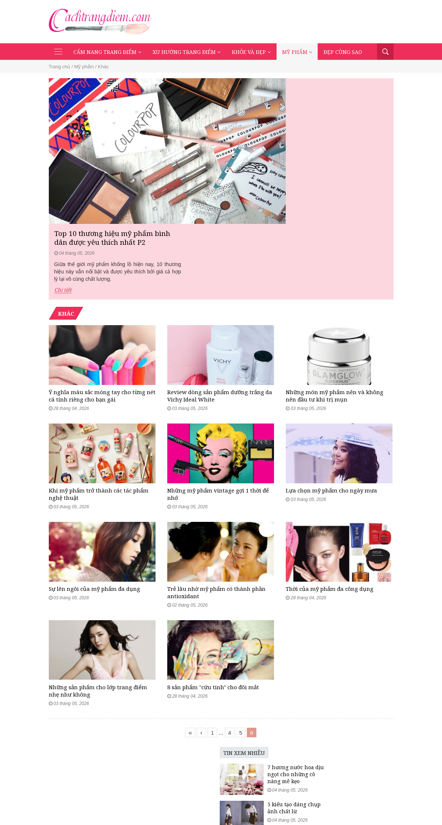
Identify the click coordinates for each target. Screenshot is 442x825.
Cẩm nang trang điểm (107, 52)
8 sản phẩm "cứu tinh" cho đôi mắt (213, 629)
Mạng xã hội (340, 803)
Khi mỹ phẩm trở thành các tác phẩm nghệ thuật (99, 418)
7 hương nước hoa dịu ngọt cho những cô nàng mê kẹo (243, 716)
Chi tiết (269, 147)
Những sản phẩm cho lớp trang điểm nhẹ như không (98, 633)
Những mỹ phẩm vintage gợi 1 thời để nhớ (218, 418)
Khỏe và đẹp (251, 52)
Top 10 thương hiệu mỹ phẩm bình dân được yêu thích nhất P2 (320, 93)
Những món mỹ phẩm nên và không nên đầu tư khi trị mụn (334, 311)
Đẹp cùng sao (343, 52)
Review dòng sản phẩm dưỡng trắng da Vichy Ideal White (219, 311)
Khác (103, 67)
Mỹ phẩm (297, 52)
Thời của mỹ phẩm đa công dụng (329, 522)
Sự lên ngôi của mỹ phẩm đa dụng (94, 522)
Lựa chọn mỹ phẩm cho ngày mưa (331, 415)
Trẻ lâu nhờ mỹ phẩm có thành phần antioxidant (216, 526)
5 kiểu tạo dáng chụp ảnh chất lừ (241, 750)
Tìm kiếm (385, 52)
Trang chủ (59, 67)
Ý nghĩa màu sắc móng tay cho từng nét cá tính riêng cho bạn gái (102, 311)
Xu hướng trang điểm (186, 52)
